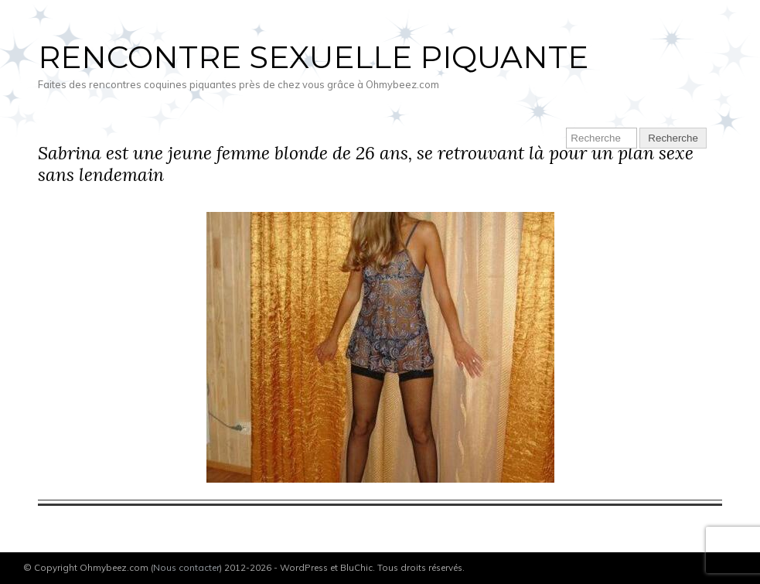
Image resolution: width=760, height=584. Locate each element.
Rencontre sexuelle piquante (313, 57)
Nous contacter (186, 567)
